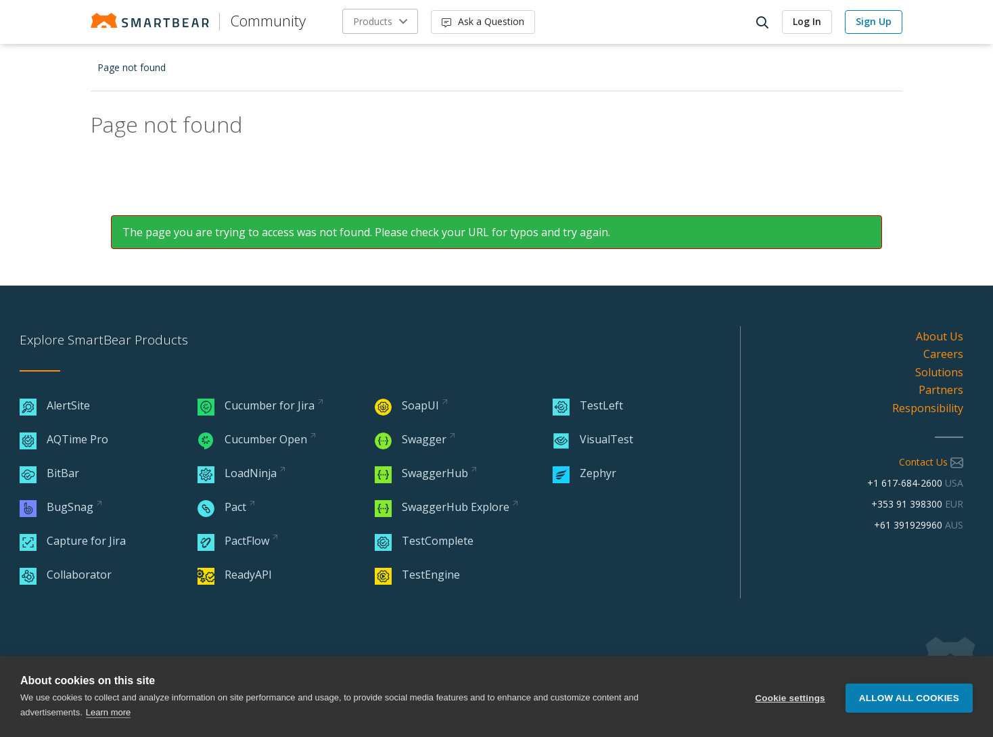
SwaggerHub (421, 473)
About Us (939, 336)
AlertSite (55, 405)
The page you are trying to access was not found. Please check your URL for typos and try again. (366, 232)
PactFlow (233, 540)
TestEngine (417, 574)
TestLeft (588, 405)
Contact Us (931, 461)
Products (372, 21)
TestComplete (424, 540)
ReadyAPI (235, 574)
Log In (807, 21)
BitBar (49, 473)
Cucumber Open (252, 439)
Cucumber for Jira (256, 405)
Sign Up (874, 21)
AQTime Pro (64, 439)
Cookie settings (790, 697)
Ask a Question (483, 21)
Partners (941, 389)
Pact (222, 506)
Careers (943, 354)
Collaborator (66, 574)
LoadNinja (237, 473)
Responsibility (927, 408)
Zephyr (584, 473)
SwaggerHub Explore (442, 506)
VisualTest (593, 439)
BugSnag (56, 506)
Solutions (939, 372)
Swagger (410, 439)
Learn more (108, 712)
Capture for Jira (73, 540)
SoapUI (407, 405)
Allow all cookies (909, 697)
